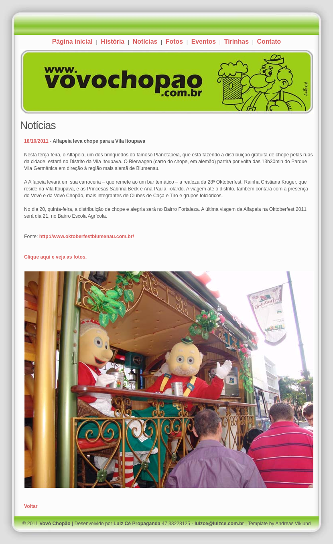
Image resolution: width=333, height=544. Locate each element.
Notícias (145, 41)
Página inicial (72, 41)
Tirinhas (236, 41)
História (112, 41)
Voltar (31, 506)
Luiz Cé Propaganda (137, 523)
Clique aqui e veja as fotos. (55, 257)
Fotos (174, 41)
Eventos (203, 41)
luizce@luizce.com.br (219, 523)
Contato (269, 41)
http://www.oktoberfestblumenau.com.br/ (86, 236)
